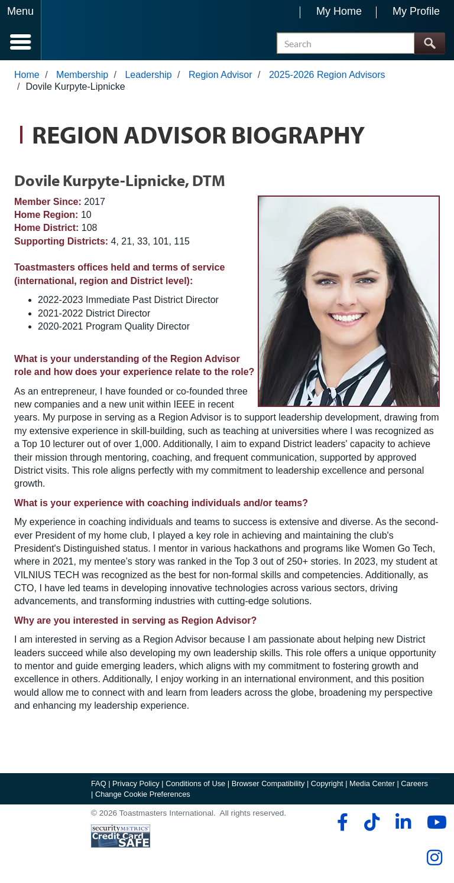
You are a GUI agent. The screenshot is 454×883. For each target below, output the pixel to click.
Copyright (327, 783)
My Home (339, 11)
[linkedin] (403, 822)
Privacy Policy (136, 783)
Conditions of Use (195, 783)
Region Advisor (220, 75)
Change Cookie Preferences (142, 794)
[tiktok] (371, 822)
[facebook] (340, 822)
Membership (82, 75)
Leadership (148, 75)
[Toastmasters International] (76, 31)
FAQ (98, 783)
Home (27, 75)
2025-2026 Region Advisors (327, 75)
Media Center (372, 783)
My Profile (416, 11)
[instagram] (434, 857)
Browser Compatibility (268, 783)
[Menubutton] (20, 30)
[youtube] (434, 822)
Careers (414, 783)
